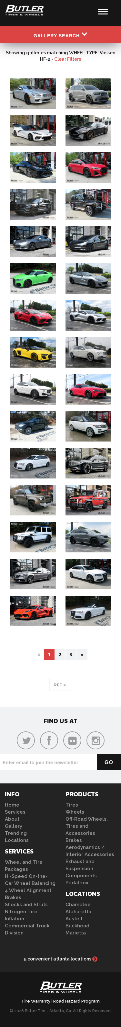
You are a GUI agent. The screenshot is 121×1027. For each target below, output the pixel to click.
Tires (72, 805)
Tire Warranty (35, 1001)
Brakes (13, 897)
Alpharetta (78, 912)
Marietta (76, 933)
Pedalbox (77, 883)
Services (15, 812)
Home (12, 805)
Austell (74, 919)
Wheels (75, 812)
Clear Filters (67, 59)
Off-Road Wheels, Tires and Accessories (87, 826)
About (12, 819)
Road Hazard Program (76, 1001)
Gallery (13, 826)
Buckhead (77, 926)
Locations (17, 840)
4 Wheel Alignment (28, 890)
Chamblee (78, 904)
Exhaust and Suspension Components (81, 869)
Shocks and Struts (26, 904)
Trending (16, 833)
